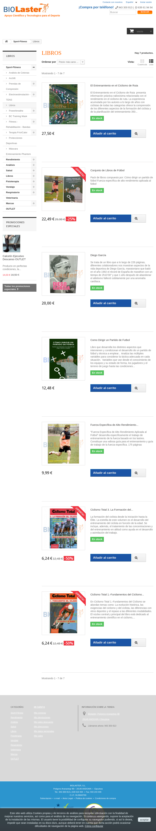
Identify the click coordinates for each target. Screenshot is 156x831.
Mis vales (38, 736)
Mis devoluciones (42, 717)
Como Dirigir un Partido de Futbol (110, 339)
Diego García (98, 255)
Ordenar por (49, 61)
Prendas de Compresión (13, 86)
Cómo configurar (94, 826)
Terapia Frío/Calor (17, 132)
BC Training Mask (17, 116)
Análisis (50, 31)
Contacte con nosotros (112, 2)
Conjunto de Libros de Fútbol (107, 170)
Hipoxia (33, 23)
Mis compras (40, 713)
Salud (41, 31)
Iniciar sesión (146, 2)
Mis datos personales (44, 731)
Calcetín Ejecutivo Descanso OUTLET (14, 257)
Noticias (83, 23)
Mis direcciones (41, 726)
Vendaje (87, 31)
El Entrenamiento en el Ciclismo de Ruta (114, 85)
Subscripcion (45, 798)
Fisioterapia (73, 31)
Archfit (11, 78)
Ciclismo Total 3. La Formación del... (111, 509)
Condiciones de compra (105, 798)
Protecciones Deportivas (14, 141)
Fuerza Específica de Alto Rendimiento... (114, 424)
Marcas (10, 203)
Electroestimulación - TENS (18, 97)
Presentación (19, 23)
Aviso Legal (68, 798)
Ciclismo (55, 23)
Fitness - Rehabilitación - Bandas (18, 124)
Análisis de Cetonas (18, 72)
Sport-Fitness (11, 31)
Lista (151, 62)
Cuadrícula (142, 62)
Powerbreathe (15, 110)
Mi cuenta (39, 707)
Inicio (7, 23)
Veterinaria (116, 31)
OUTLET (10, 208)
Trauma (44, 23)
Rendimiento (70, 23)
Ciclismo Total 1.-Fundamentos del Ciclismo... (117, 594)
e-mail (57, 798)
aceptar (144, 819)
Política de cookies (84, 798)
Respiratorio (100, 31)
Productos (105, 23)
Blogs (94, 23)
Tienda (141, 23)
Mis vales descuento (43, 722)
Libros (61, 31)
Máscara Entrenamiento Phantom (18, 151)
